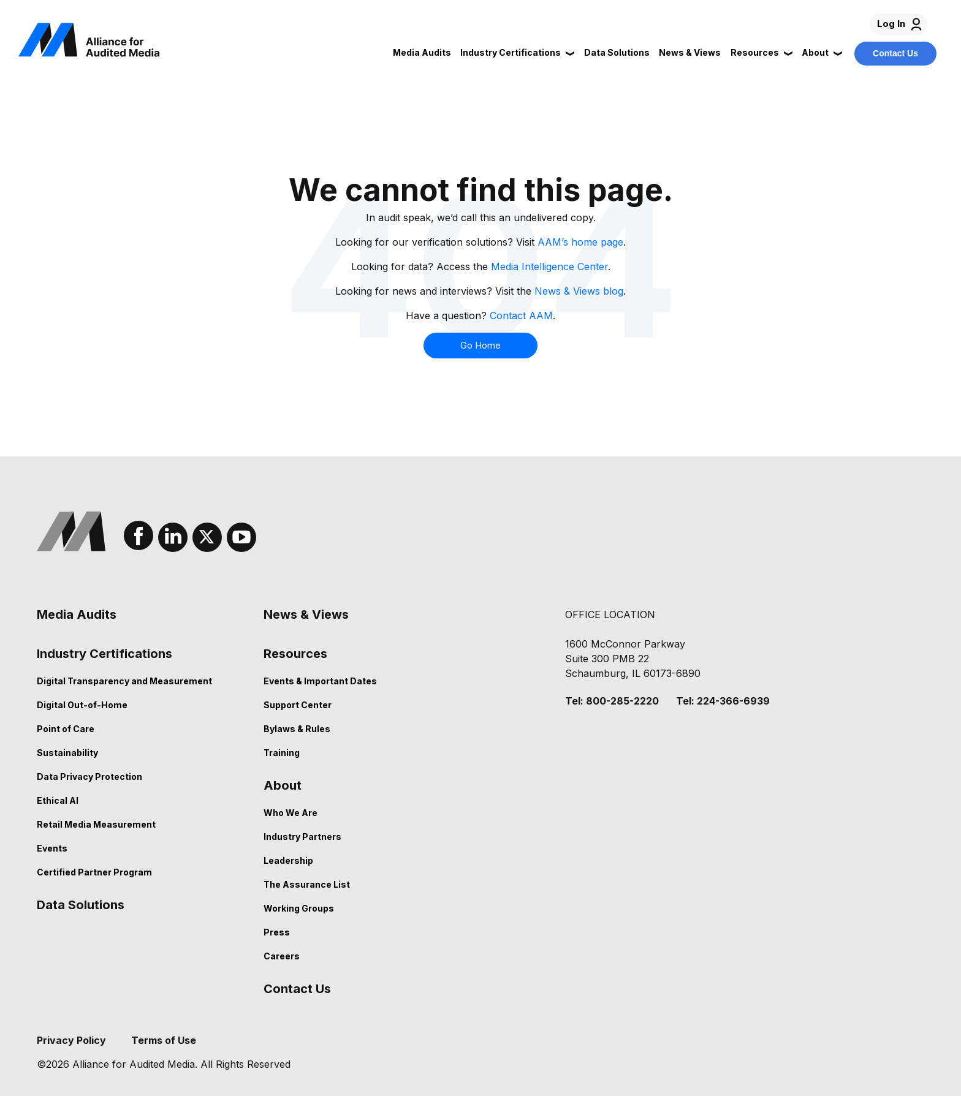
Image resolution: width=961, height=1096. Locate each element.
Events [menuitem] (52, 848)
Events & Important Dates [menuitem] (320, 681)
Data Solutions (617, 52)
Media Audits (422, 52)
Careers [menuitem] (282, 956)
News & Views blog (578, 291)
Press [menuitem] (277, 932)
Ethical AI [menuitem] (57, 800)
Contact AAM (521, 315)
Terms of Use (163, 1040)
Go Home (480, 345)
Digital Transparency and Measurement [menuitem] (124, 681)
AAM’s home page (580, 242)
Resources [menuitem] (295, 653)
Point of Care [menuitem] (65, 729)
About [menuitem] (283, 785)
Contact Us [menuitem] (297, 988)
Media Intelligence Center (549, 266)
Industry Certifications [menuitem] (104, 653)
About (815, 52)
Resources (755, 52)
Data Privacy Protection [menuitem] (89, 776)
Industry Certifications (510, 52)
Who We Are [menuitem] (290, 812)
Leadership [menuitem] (288, 860)
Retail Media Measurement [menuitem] (96, 824)
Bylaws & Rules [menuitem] (297, 729)
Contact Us (895, 53)
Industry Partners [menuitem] (302, 836)
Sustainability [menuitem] (67, 752)
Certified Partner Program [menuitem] (94, 872)
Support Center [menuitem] (298, 705)
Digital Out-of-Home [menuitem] (82, 705)
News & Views (690, 52)
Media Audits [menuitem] (76, 614)
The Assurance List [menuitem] (307, 884)
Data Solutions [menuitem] (80, 905)
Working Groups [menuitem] (299, 908)
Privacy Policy (71, 1040)
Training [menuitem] (282, 752)
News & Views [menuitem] (306, 614)
